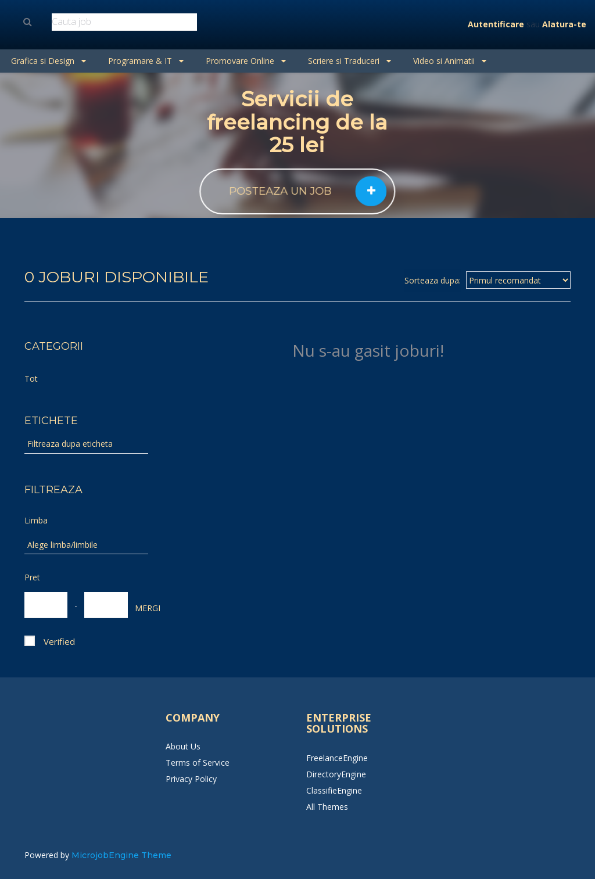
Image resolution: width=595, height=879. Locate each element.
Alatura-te (564, 24)
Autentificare (496, 24)
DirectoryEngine (336, 774)
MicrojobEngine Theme (121, 855)
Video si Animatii (449, 60)
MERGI (140, 607)
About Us (183, 746)
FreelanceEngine (337, 757)
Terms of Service (198, 762)
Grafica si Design (48, 60)
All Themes (327, 806)
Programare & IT (146, 60)
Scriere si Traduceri (349, 60)
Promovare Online (246, 60)
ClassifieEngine (334, 790)
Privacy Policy (191, 778)
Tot (31, 378)
